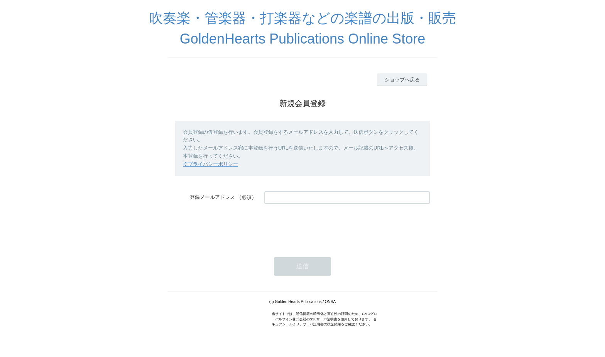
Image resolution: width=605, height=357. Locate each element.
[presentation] (323, 227)
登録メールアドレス (212, 197)
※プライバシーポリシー (210, 164)
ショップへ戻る (402, 80)
